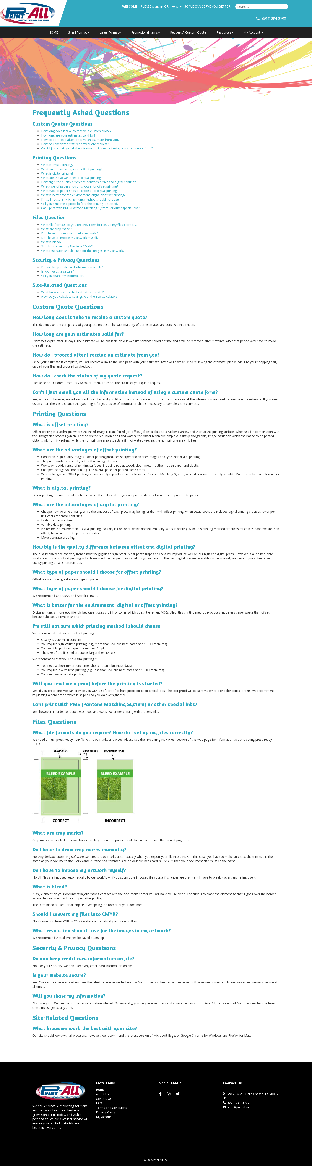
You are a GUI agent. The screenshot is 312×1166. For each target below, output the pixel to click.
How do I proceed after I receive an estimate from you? (80, 140)
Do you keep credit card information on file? (72, 267)
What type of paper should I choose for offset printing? (79, 186)
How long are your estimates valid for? (68, 135)
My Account (104, 1117)
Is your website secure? (57, 271)
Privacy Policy (105, 1112)
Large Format (110, 32)
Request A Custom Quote (188, 32)
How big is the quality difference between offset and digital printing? (88, 182)
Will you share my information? (62, 276)
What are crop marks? (56, 229)
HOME (53, 32)
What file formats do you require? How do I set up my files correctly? (89, 225)
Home (100, 1089)
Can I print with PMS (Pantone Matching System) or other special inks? (90, 208)
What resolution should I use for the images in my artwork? (82, 251)
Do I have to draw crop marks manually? (69, 233)
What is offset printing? (57, 165)
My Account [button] (253, 32)
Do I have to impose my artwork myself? (69, 238)
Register (176, 7)
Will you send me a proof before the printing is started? (79, 204)
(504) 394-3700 (236, 1102)
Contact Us (104, 1099)
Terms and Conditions (111, 1108)
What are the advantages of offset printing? (71, 169)
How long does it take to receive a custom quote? (76, 131)
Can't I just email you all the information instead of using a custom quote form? (97, 148)
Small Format (78, 32)
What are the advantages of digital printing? (71, 178)
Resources (224, 32)
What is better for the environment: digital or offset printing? (83, 195)
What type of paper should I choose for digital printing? (79, 191)
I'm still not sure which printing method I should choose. (97, 626)
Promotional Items (145, 32)
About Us (102, 1094)
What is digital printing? (57, 173)
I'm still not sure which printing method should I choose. (80, 199)
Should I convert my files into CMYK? (67, 246)
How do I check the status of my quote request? (75, 144)
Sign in (157, 7)
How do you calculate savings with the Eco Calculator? (79, 296)
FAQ (99, 1103)
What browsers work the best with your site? (72, 292)
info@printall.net (237, 1107)
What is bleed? (51, 242)
